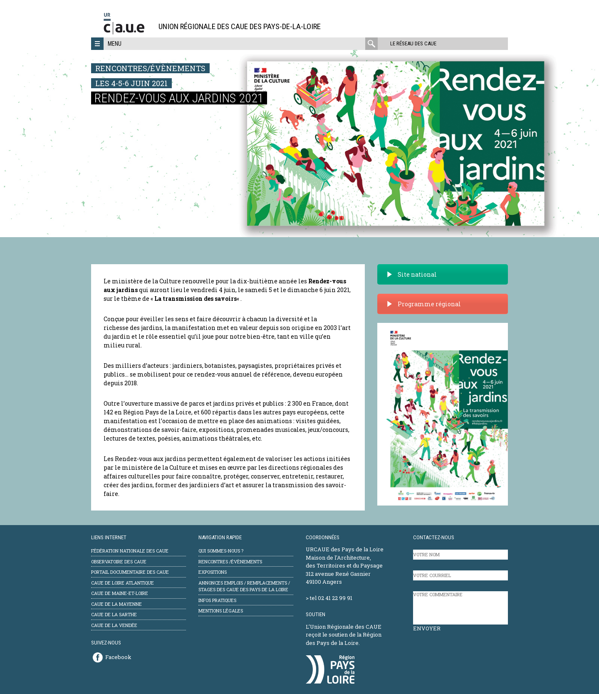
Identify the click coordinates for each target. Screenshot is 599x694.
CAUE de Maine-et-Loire (119, 593)
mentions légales (220, 610)
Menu (114, 43)
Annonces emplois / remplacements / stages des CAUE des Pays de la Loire (244, 586)
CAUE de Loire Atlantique (122, 583)
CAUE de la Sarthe (114, 614)
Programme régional (423, 304)
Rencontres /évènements (230, 561)
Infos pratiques (217, 600)
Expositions (212, 572)
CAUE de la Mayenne (116, 604)
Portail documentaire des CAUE (130, 572)
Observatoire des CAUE (118, 561)
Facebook (118, 657)
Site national (411, 274)
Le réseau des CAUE (413, 43)
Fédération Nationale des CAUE (129, 551)
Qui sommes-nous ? (220, 551)
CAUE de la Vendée (114, 625)
